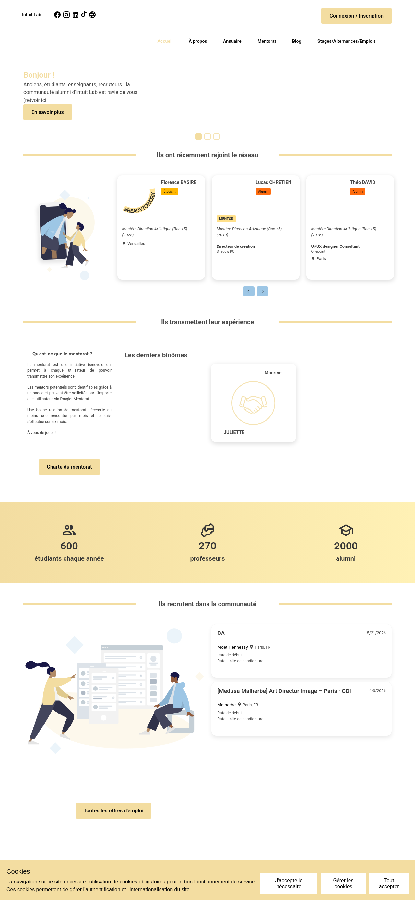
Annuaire (232, 41)
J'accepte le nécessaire (288, 883)
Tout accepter (389, 883)
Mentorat (266, 41)
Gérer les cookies (343, 883)
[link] (58, 14)
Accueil (165, 41)
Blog (297, 41)
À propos (198, 41)
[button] (356, 16)
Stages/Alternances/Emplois (346, 41)
